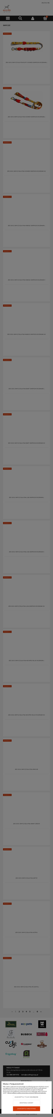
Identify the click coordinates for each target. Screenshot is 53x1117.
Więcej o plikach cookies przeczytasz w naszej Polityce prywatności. (26, 1093)
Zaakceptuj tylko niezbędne (26, 1097)
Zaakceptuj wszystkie (26, 1108)
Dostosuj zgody (26, 1103)
